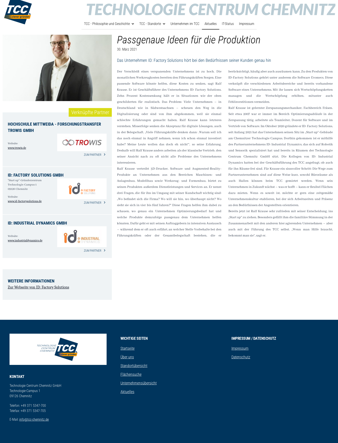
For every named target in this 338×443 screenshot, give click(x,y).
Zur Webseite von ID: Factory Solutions (38, 287)
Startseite (127, 348)
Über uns (127, 357)
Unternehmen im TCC (185, 24)
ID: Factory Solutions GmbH (35, 175)
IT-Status (228, 24)
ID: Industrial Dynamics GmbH (37, 223)
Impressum (246, 24)
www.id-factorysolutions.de (25, 201)
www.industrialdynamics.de (25, 240)
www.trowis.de (17, 148)
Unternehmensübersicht (138, 383)
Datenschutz (240, 357)
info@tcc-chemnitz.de (34, 419)
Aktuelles (211, 24)
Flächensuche (130, 374)
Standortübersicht (133, 365)
